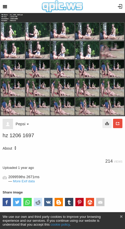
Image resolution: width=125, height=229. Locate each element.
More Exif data (24, 181)
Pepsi (22, 124)
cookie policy (60, 224)
